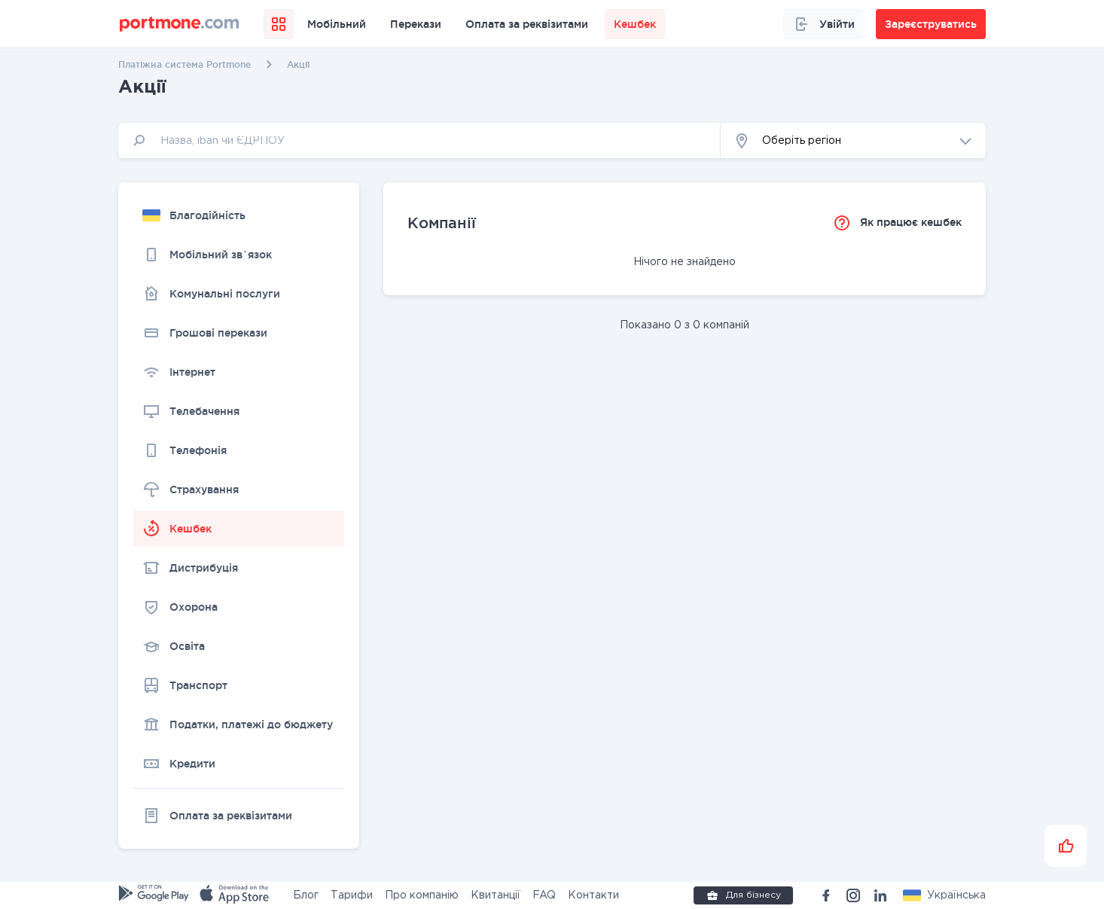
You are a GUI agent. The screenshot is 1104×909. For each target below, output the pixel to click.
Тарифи (352, 895)
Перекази (415, 24)
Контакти (593, 895)
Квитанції (495, 895)
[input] (419, 140)
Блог (306, 895)
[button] (853, 140)
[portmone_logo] (179, 24)
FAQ (544, 895)
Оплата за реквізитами (526, 24)
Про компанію (422, 895)
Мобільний (336, 24)
